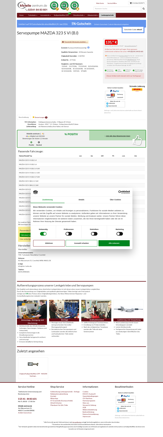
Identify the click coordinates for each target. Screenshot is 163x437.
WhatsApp (54, 398)
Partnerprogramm (89, 401)
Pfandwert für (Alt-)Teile (59, 405)
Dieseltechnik (78, 15)
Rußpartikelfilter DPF (61, 15)
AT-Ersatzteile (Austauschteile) (61, 401)
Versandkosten (77, 422)
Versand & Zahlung (89, 405)
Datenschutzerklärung (90, 414)
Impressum (87, 416)
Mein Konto (100, 3)
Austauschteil (123, 56)
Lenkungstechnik (107, 15)
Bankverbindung (88, 412)
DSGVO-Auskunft (89, 394)
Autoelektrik (44, 15)
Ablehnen (49, 243)
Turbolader (32, 15)
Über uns (86, 403)
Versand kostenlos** (131, 46)
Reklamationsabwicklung (59, 394)
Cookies (85, 392)
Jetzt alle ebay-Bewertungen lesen (118, 136)
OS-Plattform (87, 398)
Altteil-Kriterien (56, 403)
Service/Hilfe (112, 3)
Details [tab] (81, 200)
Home (21, 15)
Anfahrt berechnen (25, 413)
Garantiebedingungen (90, 396)
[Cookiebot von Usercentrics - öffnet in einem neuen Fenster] (120, 192)
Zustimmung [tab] (47, 200)
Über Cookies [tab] (115, 200)
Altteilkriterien (131, 59)
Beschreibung (24, 117)
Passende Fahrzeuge (71, 42)
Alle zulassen (114, 243)
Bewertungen (39, 117)
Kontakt (53, 396)
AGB (84, 407)
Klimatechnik (92, 15)
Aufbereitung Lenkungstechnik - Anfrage (65, 392)
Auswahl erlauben (81, 243)
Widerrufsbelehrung (90, 410)
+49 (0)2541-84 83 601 (135, 51)
